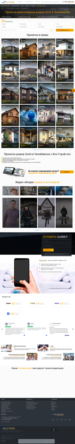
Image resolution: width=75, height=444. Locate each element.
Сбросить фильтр (65, 30)
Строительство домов (5, 5)
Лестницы (3, 412)
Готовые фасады (29, 405)
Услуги (22, 5)
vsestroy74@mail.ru (7, 419)
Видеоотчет (62, 260)
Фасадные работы (5, 405)
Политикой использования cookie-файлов (34, 442)
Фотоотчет (43, 260)
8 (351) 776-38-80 (13, 418)
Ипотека (53, 401)
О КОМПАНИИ (54, 399)
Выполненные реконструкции (32, 402)
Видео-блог (38, 1)
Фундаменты (3, 409)
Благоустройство (4, 407)
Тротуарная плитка (30, 408)
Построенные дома (30, 401)
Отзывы (52, 405)
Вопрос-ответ (54, 402)
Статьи (52, 407)
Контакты (33, 5)
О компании (19, 1)
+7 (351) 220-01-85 (68, 1)
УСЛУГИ (3, 399)
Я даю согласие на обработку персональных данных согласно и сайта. (57, 253)
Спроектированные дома (31, 407)
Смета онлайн (53, 260)
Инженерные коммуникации (7, 411)
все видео (37, 230)
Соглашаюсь (50, 441)
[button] (2, 329)
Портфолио (27, 5)
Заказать (66, 172)
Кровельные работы (5, 406)
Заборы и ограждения (5, 408)
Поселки (53, 408)
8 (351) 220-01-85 (6, 418)
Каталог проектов (15, 5)
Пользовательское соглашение (6, 430)
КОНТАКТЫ (3, 414)
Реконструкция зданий (5, 404)
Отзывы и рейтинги (29, 1)
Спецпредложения (42, 5)
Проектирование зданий (6, 402)
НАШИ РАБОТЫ (29, 399)
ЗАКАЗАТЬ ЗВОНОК (71, 2)
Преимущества (54, 406)
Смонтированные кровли (31, 404)
